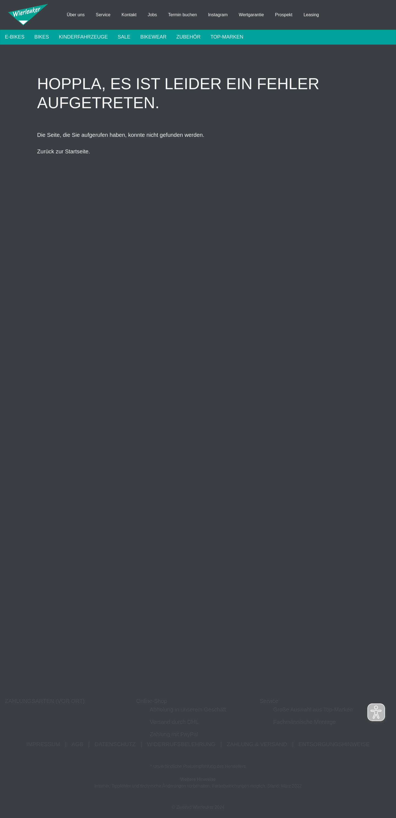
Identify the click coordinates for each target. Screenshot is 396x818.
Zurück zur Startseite (63, 153)
